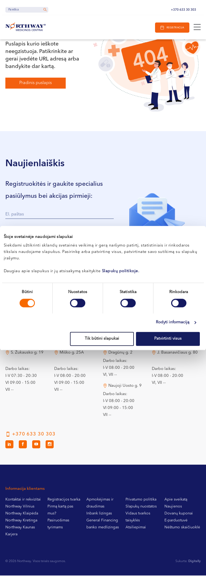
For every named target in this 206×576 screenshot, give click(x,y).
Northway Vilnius (19, 507)
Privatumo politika (141, 500)
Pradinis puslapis (35, 83)
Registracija (175, 27)
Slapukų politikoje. (120, 271)
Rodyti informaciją (173, 322)
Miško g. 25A (72, 353)
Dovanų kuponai (178, 514)
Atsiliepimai (136, 528)
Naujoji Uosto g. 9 (125, 386)
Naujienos (173, 507)
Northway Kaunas (20, 528)
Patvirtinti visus (168, 339)
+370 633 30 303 (183, 10)
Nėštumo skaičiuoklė (182, 528)
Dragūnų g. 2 (120, 353)
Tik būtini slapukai (102, 339)
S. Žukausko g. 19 (27, 353)
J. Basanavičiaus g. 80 (177, 353)
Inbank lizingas (99, 514)
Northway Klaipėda (21, 514)
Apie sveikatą (175, 500)
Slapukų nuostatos (141, 507)
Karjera (11, 535)
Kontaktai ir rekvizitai (23, 500)
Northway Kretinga (21, 521)
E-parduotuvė (175, 521)
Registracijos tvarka (63, 500)
